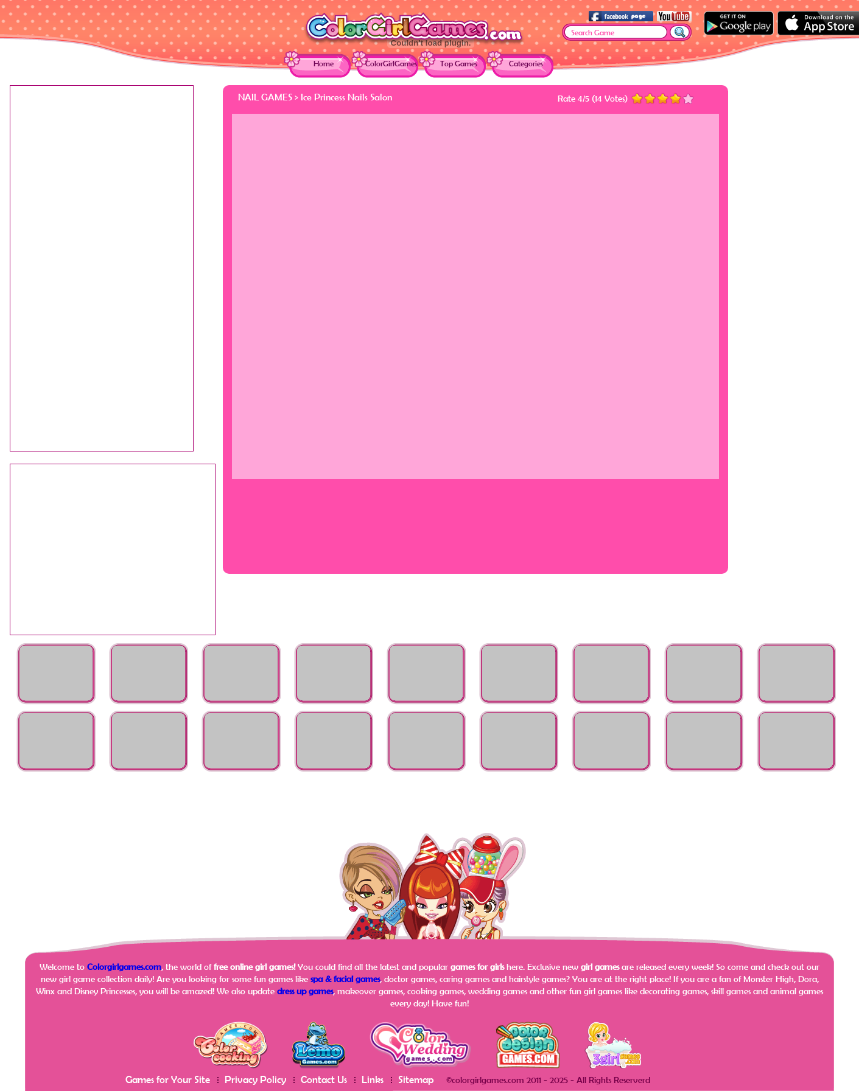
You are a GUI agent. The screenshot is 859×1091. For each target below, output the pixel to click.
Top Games (458, 63)
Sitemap (416, 1079)
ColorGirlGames (391, 63)
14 (598, 98)
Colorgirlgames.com (124, 966)
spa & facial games (345, 979)
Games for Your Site (167, 1079)
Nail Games (265, 96)
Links (373, 1079)
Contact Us (324, 1079)
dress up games (305, 991)
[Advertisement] (801, 267)
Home (324, 63)
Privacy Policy (255, 1079)
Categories (526, 63)
